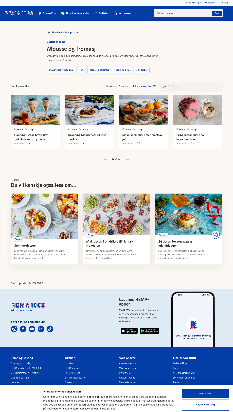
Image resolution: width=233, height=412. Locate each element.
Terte (82, 70)
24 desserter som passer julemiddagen (175, 243)
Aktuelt (70, 358)
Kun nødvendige (205, 390)
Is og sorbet (141, 70)
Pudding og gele (122, 70)
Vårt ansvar (127, 358)
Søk (217, 13)
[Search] (191, 86)
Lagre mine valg (205, 379)
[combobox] (188, 13)
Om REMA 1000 (184, 358)
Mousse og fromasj (99, 70)
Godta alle (205, 368)
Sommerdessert (25, 245)
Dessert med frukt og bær (61, 70)
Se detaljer (177, 405)
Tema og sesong (22, 358)
